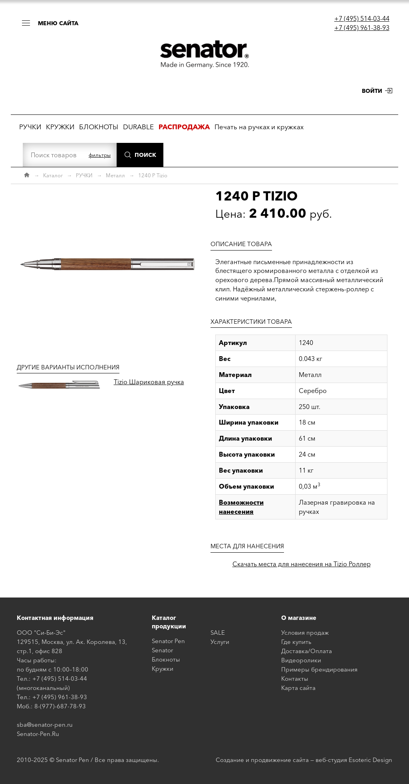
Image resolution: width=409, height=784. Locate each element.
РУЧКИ (30, 126)
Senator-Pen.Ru (38, 734)
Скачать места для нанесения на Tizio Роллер (301, 564)
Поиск (145, 154)
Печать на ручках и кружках (259, 126)
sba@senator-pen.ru (45, 724)
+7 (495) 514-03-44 (361, 18)
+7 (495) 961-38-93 (361, 28)
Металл (115, 175)
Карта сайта (298, 688)
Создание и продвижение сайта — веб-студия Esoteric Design (304, 760)
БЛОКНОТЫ (98, 126)
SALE (217, 632)
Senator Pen (168, 641)
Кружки (162, 668)
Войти (372, 90)
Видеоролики (301, 660)
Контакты (294, 678)
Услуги (219, 642)
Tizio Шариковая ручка (149, 382)
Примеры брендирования (319, 669)
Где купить (296, 642)
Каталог (53, 175)
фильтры (100, 155)
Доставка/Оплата (306, 651)
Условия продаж (305, 632)
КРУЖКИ (60, 126)
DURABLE (138, 126)
